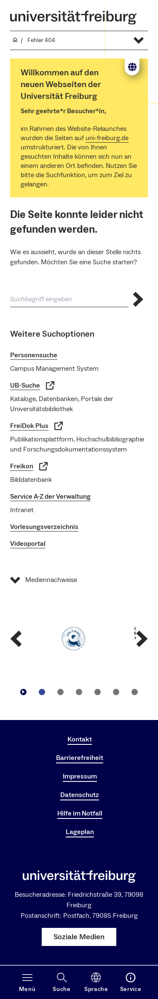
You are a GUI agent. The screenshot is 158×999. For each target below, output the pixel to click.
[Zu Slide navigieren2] (60, 692)
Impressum (80, 776)
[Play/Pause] (23, 692)
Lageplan (80, 832)
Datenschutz (79, 795)
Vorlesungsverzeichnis (44, 527)
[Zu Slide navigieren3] (79, 692)
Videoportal (28, 543)
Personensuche (33, 355)
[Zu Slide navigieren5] (116, 692)
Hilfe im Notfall (79, 813)
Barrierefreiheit (79, 758)
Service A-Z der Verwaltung (50, 496)
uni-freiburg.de (107, 138)
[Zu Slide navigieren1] (42, 692)
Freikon (29, 466)
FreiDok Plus (36, 426)
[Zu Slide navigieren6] (135, 692)
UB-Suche (32, 385)
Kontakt (79, 739)
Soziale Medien (79, 937)
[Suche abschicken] (138, 299)
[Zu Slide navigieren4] (97, 692)
